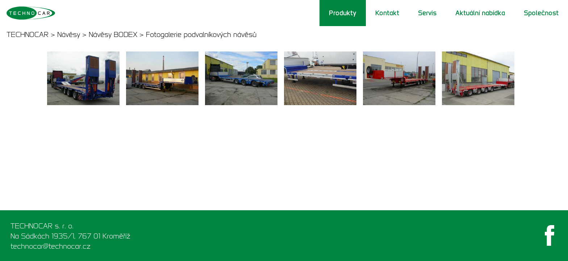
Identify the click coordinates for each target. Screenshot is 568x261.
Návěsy (68, 34)
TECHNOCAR (28, 34)
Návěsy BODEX (113, 34)
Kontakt (387, 13)
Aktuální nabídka (480, 13)
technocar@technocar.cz (51, 246)
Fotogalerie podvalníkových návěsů (201, 34)
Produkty (342, 13)
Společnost (541, 13)
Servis (427, 13)
